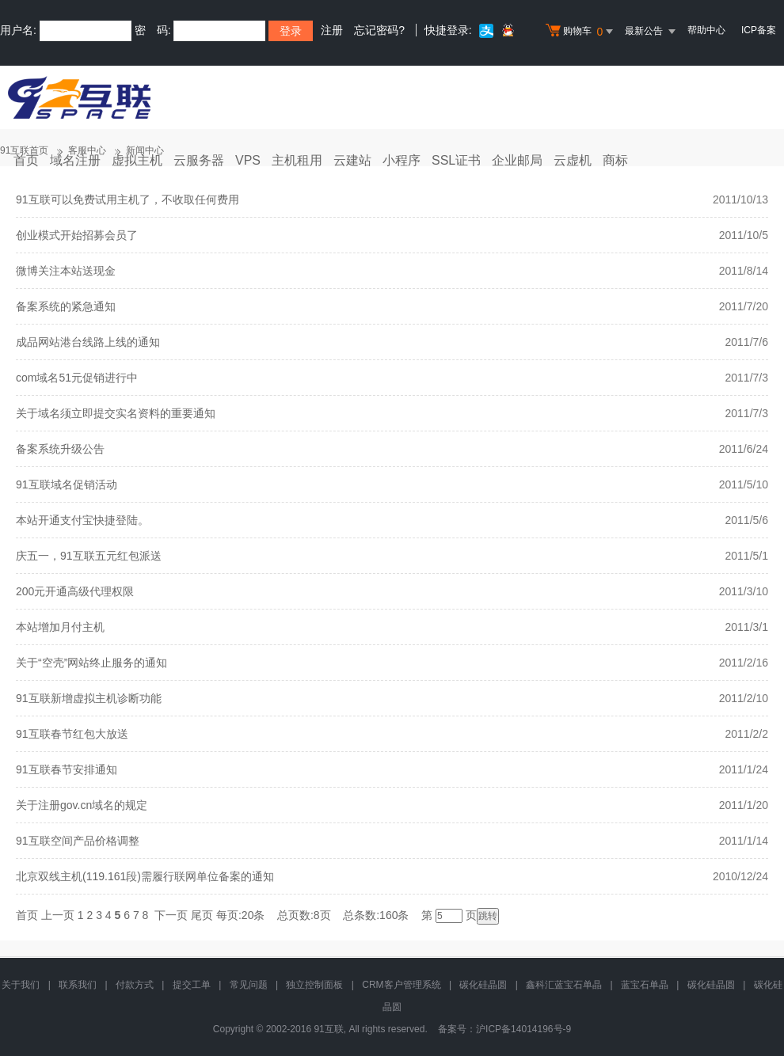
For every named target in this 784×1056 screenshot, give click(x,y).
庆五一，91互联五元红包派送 (89, 555)
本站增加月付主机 (60, 627)
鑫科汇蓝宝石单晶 (564, 984)
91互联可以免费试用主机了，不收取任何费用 (127, 199)
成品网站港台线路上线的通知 (88, 342)
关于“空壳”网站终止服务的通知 (91, 662)
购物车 (581, 32)
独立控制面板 (314, 984)
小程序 (401, 160)
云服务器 (198, 160)
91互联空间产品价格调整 (77, 840)
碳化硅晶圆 (483, 984)
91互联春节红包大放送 (72, 733)
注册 (332, 30)
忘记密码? (379, 30)
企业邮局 (517, 160)
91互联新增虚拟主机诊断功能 (89, 698)
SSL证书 (456, 160)
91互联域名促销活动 (66, 484)
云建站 (352, 160)
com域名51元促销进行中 (77, 377)
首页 (26, 160)
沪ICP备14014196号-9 (523, 1029)
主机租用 (297, 160)
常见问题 (249, 984)
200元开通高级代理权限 (75, 591)
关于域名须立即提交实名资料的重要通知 (115, 413)
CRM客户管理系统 (401, 984)
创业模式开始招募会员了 (77, 235)
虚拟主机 (137, 160)
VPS (248, 160)
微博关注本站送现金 (66, 270)
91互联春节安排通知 (66, 769)
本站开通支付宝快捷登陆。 (82, 520)
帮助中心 (706, 30)
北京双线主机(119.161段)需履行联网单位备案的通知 (145, 876)
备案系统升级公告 (60, 449)
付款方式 (135, 984)
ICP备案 (758, 30)
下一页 (171, 915)
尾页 (202, 915)
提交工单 (192, 984)
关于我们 (21, 984)
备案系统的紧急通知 (66, 306)
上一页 (57, 915)
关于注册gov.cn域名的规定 (81, 805)
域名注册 (75, 160)
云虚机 (573, 160)
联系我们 (78, 984)
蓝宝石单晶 (644, 984)
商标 (615, 160)
